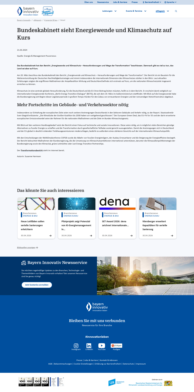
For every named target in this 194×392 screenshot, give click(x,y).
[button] (121, 11)
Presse (135, 2)
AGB (50, 364)
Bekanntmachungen (63, 364)
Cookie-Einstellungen (83, 364)
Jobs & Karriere (120, 2)
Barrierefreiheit (151, 2)
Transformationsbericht (32, 150)
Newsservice (103, 2)
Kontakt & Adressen (109, 360)
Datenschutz (128, 364)
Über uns (88, 2)
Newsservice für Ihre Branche (97, 325)
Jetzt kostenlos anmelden (36, 285)
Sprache (169, 2)
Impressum (141, 364)
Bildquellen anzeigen (26, 247)
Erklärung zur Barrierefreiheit (108, 364)
